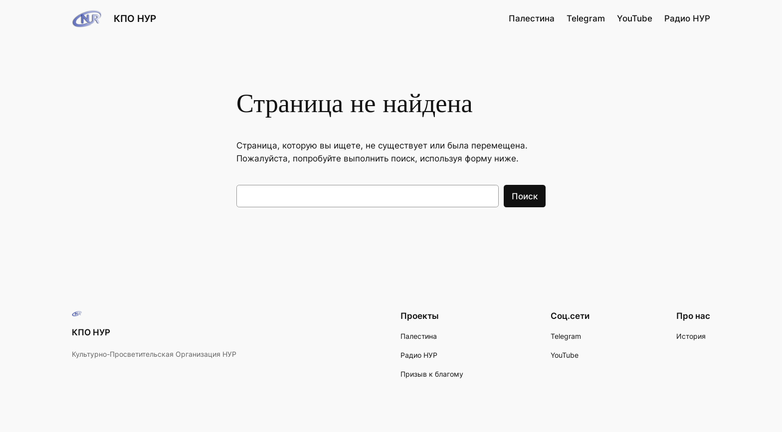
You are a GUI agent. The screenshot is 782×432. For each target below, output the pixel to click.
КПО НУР (135, 18)
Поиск (525, 196)
